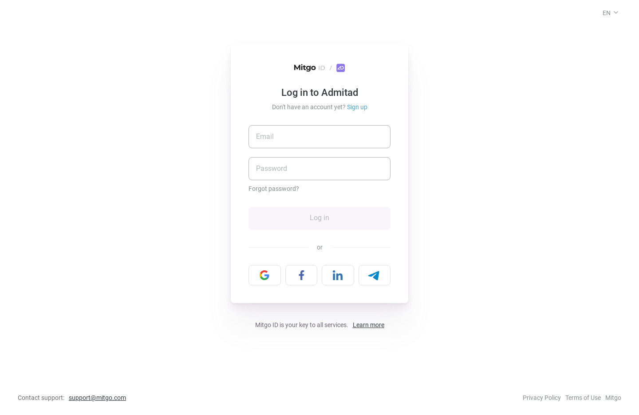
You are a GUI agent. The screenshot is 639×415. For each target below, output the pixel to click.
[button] (616, 12)
